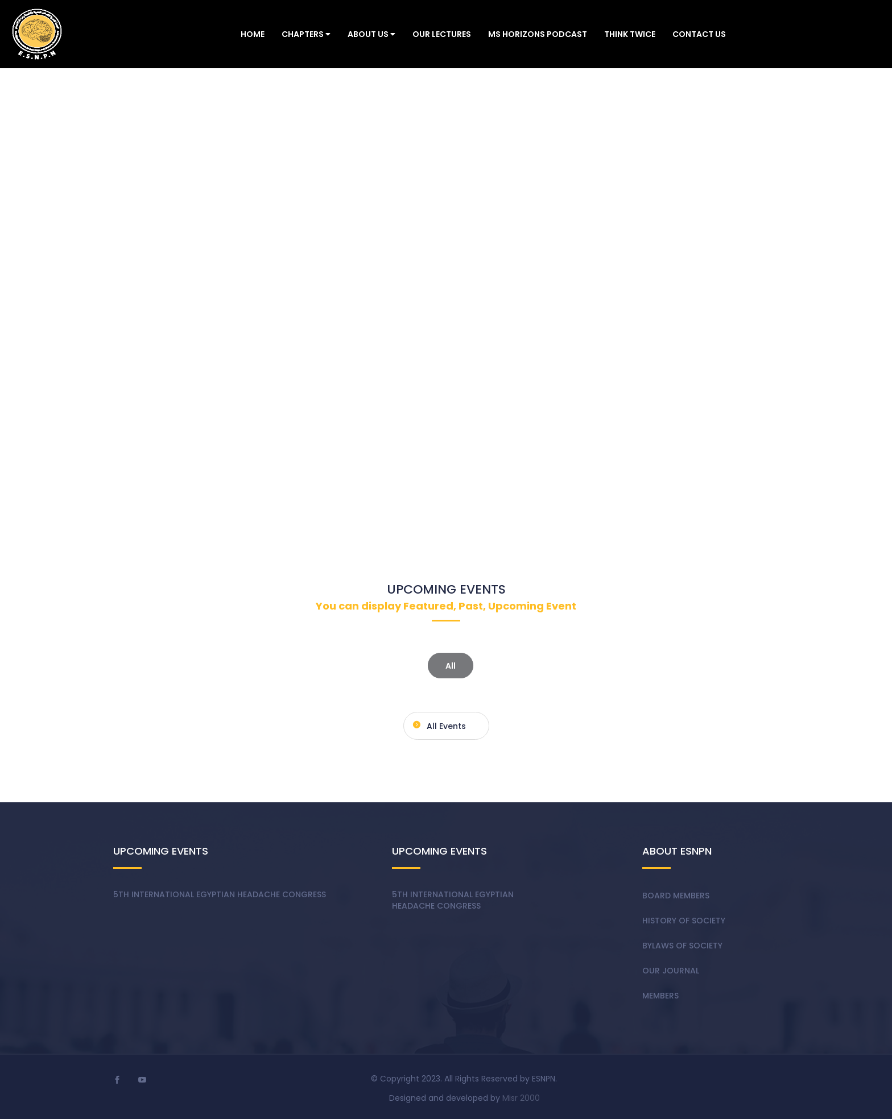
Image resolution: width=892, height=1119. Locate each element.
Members (660, 995)
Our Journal (670, 970)
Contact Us (699, 34)
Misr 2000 (521, 1098)
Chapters (306, 34)
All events (438, 725)
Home (253, 34)
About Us (371, 34)
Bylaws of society (682, 945)
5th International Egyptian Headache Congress (219, 894)
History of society (683, 920)
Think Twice (629, 34)
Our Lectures (441, 34)
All (450, 665)
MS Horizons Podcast (537, 34)
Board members (675, 895)
